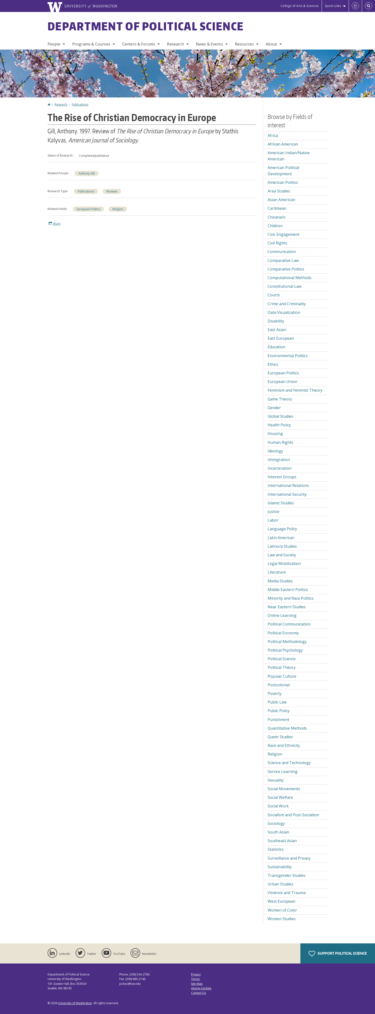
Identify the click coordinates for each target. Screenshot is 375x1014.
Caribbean (277, 208)
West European (281, 901)
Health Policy (279, 425)
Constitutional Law (284, 286)
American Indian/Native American (289, 156)
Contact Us (198, 993)
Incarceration (280, 468)
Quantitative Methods (287, 728)
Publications (80, 104)
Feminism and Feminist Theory (295, 390)
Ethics (273, 364)
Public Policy (279, 710)
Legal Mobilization (284, 563)
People (54, 44)
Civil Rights (277, 243)
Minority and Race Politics (291, 598)
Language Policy (282, 528)
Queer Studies (280, 736)
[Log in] (355, 6)
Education (276, 346)
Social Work (278, 806)
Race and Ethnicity (284, 745)
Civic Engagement (283, 234)
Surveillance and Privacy (289, 858)
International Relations (288, 485)
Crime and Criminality (287, 303)
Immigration (279, 459)
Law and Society (282, 555)
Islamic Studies (281, 503)
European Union (282, 381)
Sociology (276, 823)
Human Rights (280, 442)
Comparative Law (283, 260)
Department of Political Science (146, 26)
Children (275, 225)
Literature (277, 572)
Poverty (274, 693)
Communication (282, 251)
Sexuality (276, 780)
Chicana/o (277, 217)
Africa (273, 135)
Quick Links (333, 6)
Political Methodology (287, 641)
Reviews (111, 191)
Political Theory (282, 667)
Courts (274, 295)
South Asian (278, 832)
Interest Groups (282, 476)
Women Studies (282, 918)
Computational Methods (289, 277)
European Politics (88, 209)
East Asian (277, 329)
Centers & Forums (138, 44)
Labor (273, 520)
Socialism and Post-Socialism (293, 814)
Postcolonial (279, 684)
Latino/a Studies (282, 546)
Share (55, 223)
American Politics (283, 182)
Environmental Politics (288, 355)
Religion (117, 209)
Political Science (282, 658)
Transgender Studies (286, 875)
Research (175, 44)
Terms (195, 979)
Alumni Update (201, 988)
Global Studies (280, 416)
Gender (274, 407)
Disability (276, 321)
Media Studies (280, 581)
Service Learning (283, 771)
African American (283, 144)
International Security (287, 494)
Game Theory (280, 399)
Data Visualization (284, 312)
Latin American (281, 537)
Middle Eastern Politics (288, 589)
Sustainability (280, 866)
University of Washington (75, 1003)
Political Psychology (285, 650)
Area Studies (279, 191)
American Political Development (283, 170)
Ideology (275, 451)
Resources (244, 44)
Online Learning (282, 615)
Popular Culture (282, 676)
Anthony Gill (86, 173)
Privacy (196, 974)
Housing (275, 433)
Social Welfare (280, 797)
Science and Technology (289, 762)
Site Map (197, 984)
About (271, 44)
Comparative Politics (286, 269)
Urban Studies (280, 884)
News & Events (209, 44)
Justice (273, 511)
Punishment (278, 719)
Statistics (276, 849)
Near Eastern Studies (287, 606)
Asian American (281, 199)
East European (281, 338)
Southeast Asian (282, 840)
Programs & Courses (91, 44)
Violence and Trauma (287, 892)
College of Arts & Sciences (300, 6)
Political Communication (289, 624)
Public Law (277, 702)
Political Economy (283, 633)
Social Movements (284, 788)
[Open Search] (368, 6)
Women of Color (282, 910)
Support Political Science (338, 953)
